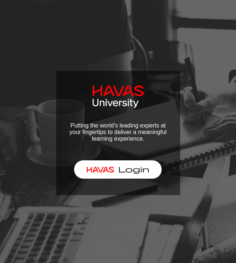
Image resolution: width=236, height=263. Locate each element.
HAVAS (115, 169)
